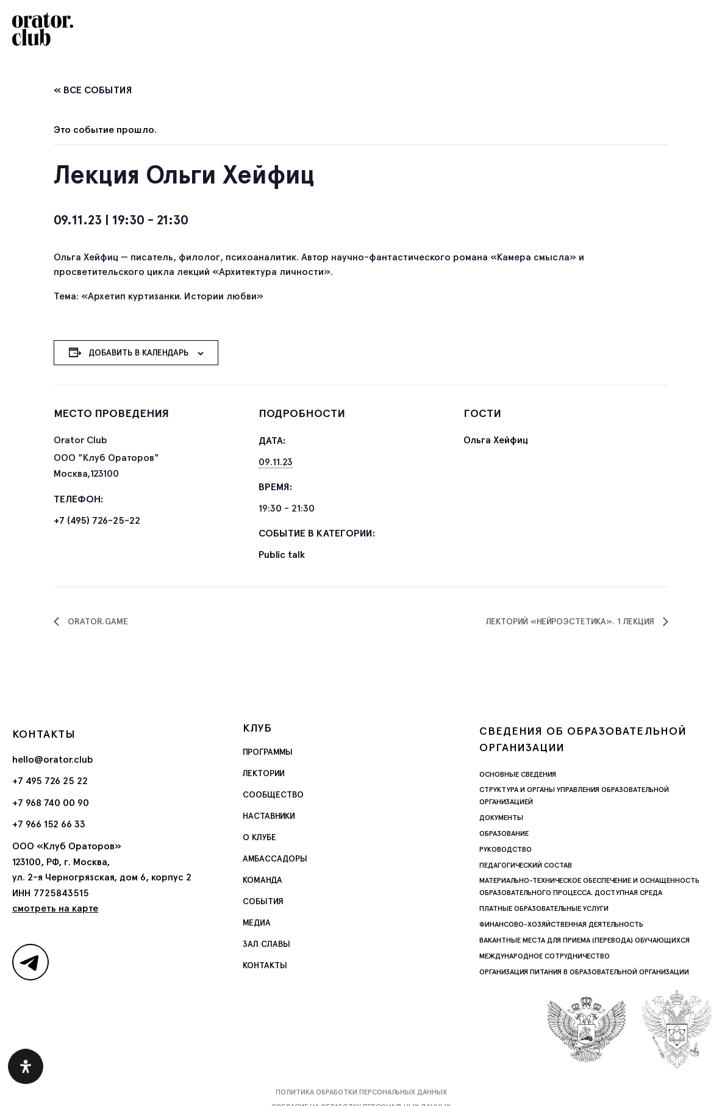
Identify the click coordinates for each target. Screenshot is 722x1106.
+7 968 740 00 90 (50, 802)
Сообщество (273, 794)
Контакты (265, 965)
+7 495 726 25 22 (50, 781)
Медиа (257, 922)
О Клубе (259, 837)
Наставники (269, 816)
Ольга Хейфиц (495, 440)
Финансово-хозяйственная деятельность (561, 924)
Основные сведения (517, 774)
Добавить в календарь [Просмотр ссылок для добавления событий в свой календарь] (138, 352)
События (263, 901)
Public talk (282, 554)
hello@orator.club (52, 759)
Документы (501, 817)
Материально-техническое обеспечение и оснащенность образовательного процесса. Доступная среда (589, 886)
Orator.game (96, 621)
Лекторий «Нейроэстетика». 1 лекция (571, 621)
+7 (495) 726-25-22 (97, 520)
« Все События (93, 90)
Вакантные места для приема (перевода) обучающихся (584, 940)
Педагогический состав (525, 865)
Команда (262, 880)
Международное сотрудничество (544, 956)
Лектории (264, 773)
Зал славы (266, 944)
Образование (504, 833)
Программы (268, 752)
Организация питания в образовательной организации (584, 972)
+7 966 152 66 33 (48, 824)
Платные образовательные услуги (544, 908)
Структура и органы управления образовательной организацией (574, 795)
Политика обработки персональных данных (361, 1092)
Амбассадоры (275, 858)
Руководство (505, 849)
